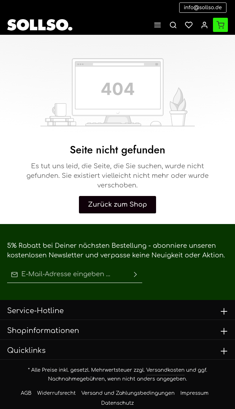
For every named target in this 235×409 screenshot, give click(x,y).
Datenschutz (195, 382)
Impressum (166, 382)
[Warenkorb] (220, 25)
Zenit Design (152, 398)
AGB (32, 382)
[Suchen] (173, 25)
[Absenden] (135, 264)
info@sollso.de (206, 7)
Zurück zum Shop (117, 194)
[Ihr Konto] (204, 25)
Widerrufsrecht (59, 382)
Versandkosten (123, 359)
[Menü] (157, 25)
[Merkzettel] (189, 25)
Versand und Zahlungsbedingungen (114, 382)
